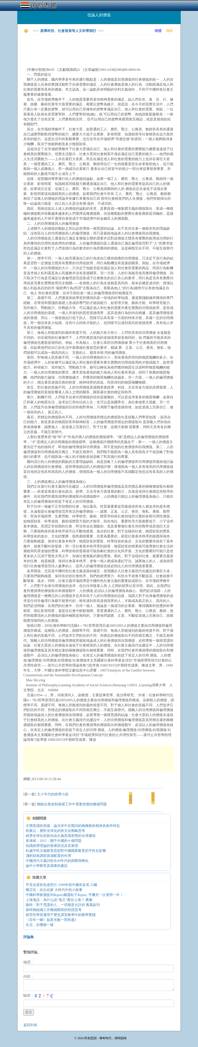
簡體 (158, 31)
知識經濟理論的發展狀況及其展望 (52, 846)
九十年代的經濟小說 (52, 794)
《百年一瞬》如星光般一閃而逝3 (51, 920)
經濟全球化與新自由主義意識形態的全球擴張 (61, 836)
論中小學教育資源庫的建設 (47, 866)
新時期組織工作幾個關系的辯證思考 (54, 910)
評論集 (28, 937)
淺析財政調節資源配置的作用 (48, 856)
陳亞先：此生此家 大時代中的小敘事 (54, 890)
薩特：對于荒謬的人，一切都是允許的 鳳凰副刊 (63, 905)
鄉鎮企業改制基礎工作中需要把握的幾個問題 (72, 804)
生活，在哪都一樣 (40, 925)
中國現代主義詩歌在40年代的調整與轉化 (57, 861)
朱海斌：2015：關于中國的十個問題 (54, 841)
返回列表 (30, 1025)
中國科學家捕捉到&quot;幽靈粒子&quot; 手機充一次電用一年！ (74, 895)
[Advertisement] (102, 48)
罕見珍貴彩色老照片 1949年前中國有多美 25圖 (61, 885)
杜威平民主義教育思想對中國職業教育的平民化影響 (66, 851)
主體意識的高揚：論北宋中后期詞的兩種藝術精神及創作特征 (73, 826)
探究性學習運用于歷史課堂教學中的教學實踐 (61, 915)
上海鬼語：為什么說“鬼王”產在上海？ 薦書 (59, 900)
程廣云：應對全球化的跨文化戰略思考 (55, 831)
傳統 (169, 31)
